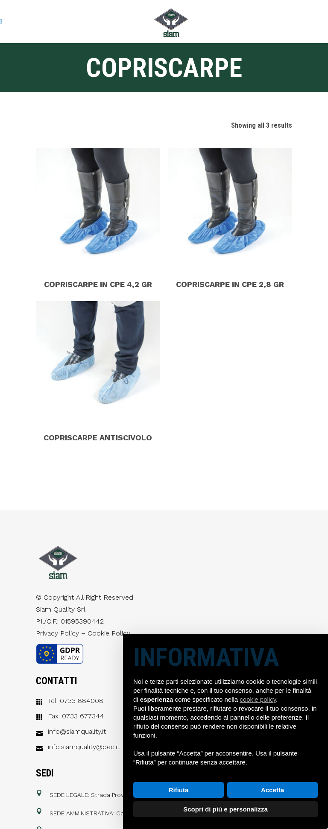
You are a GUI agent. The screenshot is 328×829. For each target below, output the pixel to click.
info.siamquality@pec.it (84, 747)
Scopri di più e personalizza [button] (225, 809)
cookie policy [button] (258, 699)
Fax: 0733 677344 (76, 716)
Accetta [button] (272, 790)
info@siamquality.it (77, 731)
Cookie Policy (109, 633)
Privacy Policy (57, 633)
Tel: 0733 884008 (75, 701)
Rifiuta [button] (179, 790)
